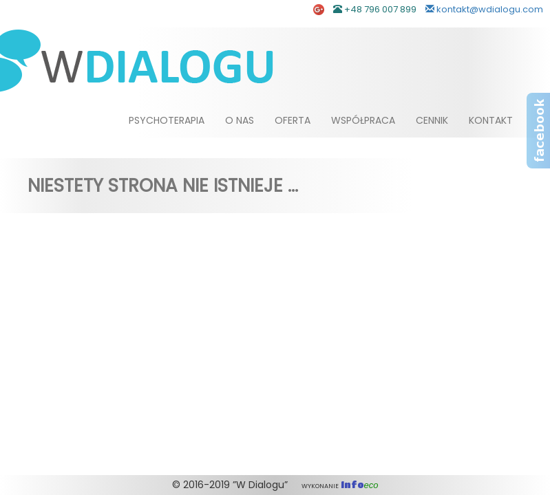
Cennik (432, 120)
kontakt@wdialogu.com (484, 9)
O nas (239, 120)
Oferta (292, 120)
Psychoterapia (166, 120)
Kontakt (491, 120)
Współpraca (363, 120)
